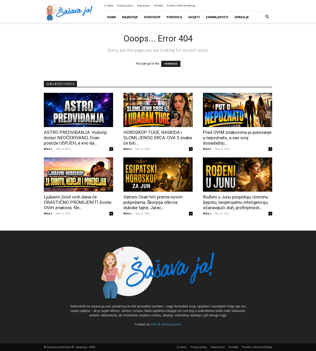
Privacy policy (125, 5)
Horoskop (152, 17)
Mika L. (48, 148)
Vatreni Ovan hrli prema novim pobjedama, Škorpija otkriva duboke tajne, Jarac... (153, 202)
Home (111, 17)
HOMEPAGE (170, 63)
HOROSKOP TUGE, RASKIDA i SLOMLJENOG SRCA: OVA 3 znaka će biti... (157, 138)
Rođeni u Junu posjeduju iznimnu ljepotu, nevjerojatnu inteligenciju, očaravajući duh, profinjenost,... (235, 202)
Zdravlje (241, 17)
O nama (108, 5)
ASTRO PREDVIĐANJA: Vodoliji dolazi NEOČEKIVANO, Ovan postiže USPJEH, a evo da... (75, 138)
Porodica (174, 17)
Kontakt (158, 5)
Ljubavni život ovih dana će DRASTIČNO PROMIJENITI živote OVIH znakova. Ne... (77, 202)
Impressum (143, 5)
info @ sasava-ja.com (166, 324)
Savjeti (194, 17)
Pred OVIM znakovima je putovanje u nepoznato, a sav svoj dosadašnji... (237, 138)
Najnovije (130, 17)
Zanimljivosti (217, 17)
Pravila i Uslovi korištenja (181, 5)
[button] (267, 17)
